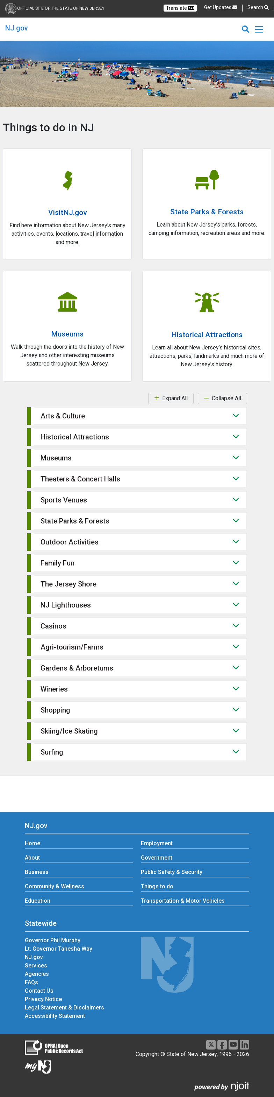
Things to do (157, 886)
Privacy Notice (43, 999)
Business (37, 872)
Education (37, 901)
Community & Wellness (54, 886)
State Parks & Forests (207, 212)
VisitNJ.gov (67, 212)
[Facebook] (222, 1044)
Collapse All (222, 398)
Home (32, 843)
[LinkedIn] (244, 1044)
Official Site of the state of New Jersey (60, 8)
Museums (67, 334)
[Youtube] (233, 1044)
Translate (180, 8)
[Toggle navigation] (259, 29)
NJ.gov (16, 28)
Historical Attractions (207, 335)
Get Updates (220, 7)
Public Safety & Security (171, 872)
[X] (211, 1044)
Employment (157, 843)
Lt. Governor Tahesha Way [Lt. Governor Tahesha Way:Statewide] (58, 948)
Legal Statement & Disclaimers (64, 1007)
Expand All (171, 398)
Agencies (37, 974)
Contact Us (39, 990)
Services (36, 965)
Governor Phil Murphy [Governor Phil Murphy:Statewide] (52, 940)
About (32, 858)
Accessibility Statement (55, 1016)
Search (258, 8)
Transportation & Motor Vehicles (183, 901)
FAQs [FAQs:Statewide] (31, 982)
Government (156, 858)
